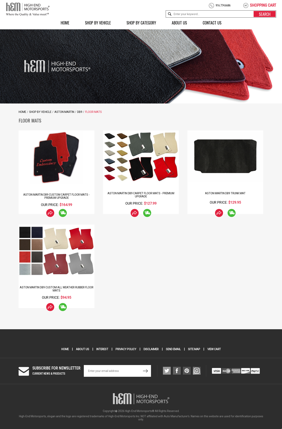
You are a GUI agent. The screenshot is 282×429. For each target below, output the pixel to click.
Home (65, 23)
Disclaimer (151, 349)
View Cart (215, 349)
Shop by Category (141, 23)
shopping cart (263, 5)
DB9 (79, 111)
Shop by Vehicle (98, 23)
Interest (101, 349)
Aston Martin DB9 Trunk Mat (225, 193)
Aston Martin (64, 111)
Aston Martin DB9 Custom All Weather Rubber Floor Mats (56, 289)
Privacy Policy (125, 349)
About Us (179, 23)
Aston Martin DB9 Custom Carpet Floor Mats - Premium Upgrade (56, 196)
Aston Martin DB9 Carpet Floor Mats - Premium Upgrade (141, 195)
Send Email (173, 349)
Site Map (195, 349)
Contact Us (212, 23)
